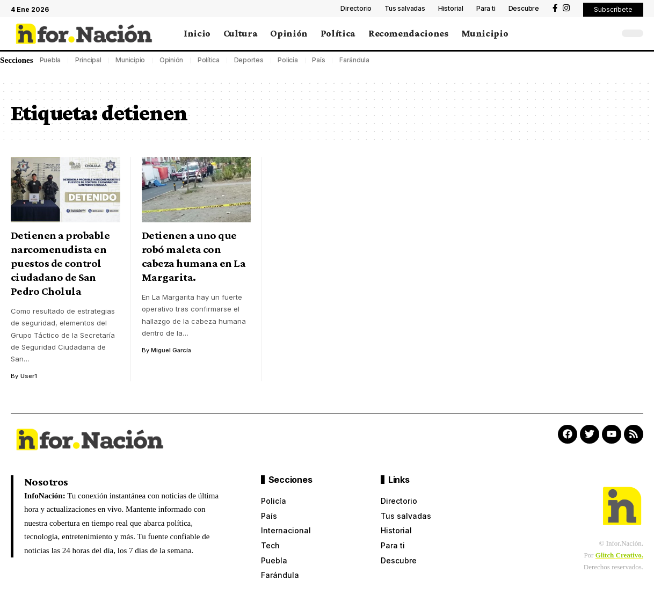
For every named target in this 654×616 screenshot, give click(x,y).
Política (209, 60)
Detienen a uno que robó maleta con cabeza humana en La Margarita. (194, 256)
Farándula (354, 60)
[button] (613, 10)
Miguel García (171, 350)
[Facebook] (555, 8)
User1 (28, 376)
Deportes (249, 60)
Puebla (50, 60)
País (318, 60)
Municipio (130, 60)
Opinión (171, 60)
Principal (88, 60)
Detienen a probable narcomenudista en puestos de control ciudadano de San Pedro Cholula (60, 263)
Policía (287, 60)
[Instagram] (566, 8)
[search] (608, 33)
